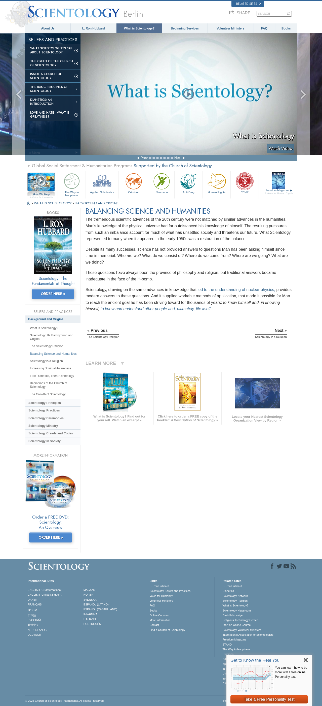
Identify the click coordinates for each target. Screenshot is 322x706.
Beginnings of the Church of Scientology (48, 385)
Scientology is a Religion (46, 361)
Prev (144, 158)
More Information (159, 620)
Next (178, 158)
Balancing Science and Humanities (53, 354)
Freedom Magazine (278, 192)
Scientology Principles (44, 403)
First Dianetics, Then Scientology (52, 376)
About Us (48, 28)
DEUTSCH (34, 634)
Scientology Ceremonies (46, 418)
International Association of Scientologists (247, 634)
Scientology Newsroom (236, 610)
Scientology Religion (235, 600)
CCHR (244, 183)
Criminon (134, 183)
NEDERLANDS (37, 629)
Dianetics (228, 590)
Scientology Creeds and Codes (50, 433)
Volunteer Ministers (230, 28)
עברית (32, 610)
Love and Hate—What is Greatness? (49, 114)
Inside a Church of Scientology (46, 76)
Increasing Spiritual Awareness (50, 368)
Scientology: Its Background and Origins (51, 337)
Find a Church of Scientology (167, 629)
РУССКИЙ (34, 620)
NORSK (88, 594)
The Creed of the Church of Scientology (51, 63)
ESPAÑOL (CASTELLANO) (100, 609)
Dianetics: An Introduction (42, 102)
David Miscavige (232, 615)
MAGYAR (89, 589)
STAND (226, 644)
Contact (154, 624)
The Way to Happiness (71, 184)
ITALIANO (90, 619)
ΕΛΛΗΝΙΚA (91, 614)
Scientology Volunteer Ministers (241, 629)
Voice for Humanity (161, 595)
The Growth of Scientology (47, 394)
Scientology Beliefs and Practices (169, 590)
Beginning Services (185, 28)
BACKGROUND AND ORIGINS (96, 203)
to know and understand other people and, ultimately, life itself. (156, 309)
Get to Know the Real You (254, 660)
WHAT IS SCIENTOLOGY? (53, 203)
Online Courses (159, 615)
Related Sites (248, 4)
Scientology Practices (44, 410)
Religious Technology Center (240, 620)
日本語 (32, 615)
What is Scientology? (139, 28)
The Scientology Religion (46, 346)
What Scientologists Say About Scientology (51, 50)
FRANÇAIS (35, 604)
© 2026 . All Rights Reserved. (64, 700)
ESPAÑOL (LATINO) (96, 604)
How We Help (41, 194)
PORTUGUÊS (92, 623)
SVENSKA (90, 599)
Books (286, 28)
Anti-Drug (188, 183)
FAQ (264, 28)
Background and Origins (45, 319)
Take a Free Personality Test (269, 699)
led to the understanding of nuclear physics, (236, 289)
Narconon (161, 183)
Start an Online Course (236, 624)
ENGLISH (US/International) (45, 589)
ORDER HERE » (53, 293)
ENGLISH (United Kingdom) (45, 594)
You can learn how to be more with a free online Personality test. (291, 672)
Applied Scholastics (102, 183)
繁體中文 (33, 624)
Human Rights (216, 183)
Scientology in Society (44, 441)
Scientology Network (235, 595)
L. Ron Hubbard (93, 28)
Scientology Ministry (43, 426)
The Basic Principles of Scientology (49, 89)
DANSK (32, 599)
